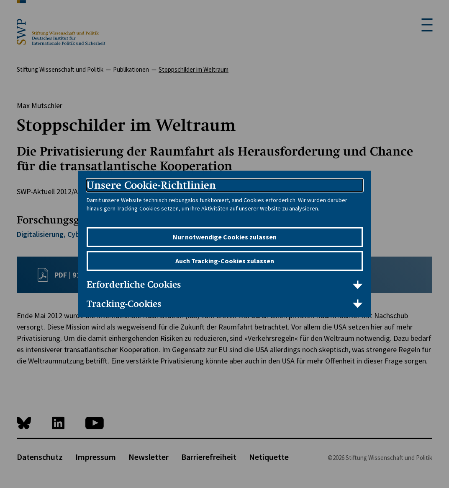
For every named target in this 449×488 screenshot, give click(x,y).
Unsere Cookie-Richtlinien (151, 185)
